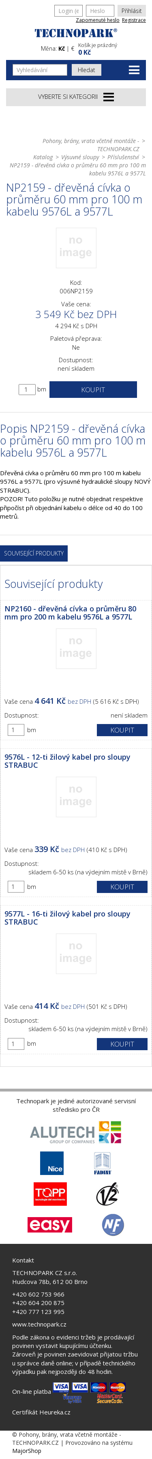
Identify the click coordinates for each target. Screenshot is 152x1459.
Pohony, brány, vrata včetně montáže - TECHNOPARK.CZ (91, 145)
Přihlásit (132, 11)
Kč (61, 48)
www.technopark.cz (39, 1324)
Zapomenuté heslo (98, 20)
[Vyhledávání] (40, 70)
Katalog (43, 157)
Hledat (86, 70)
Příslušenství (123, 157)
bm (41, 389)
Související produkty (34, 553)
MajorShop (26, 1451)
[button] (111, 48)
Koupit (93, 389)
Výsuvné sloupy (80, 157)
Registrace (134, 20)
